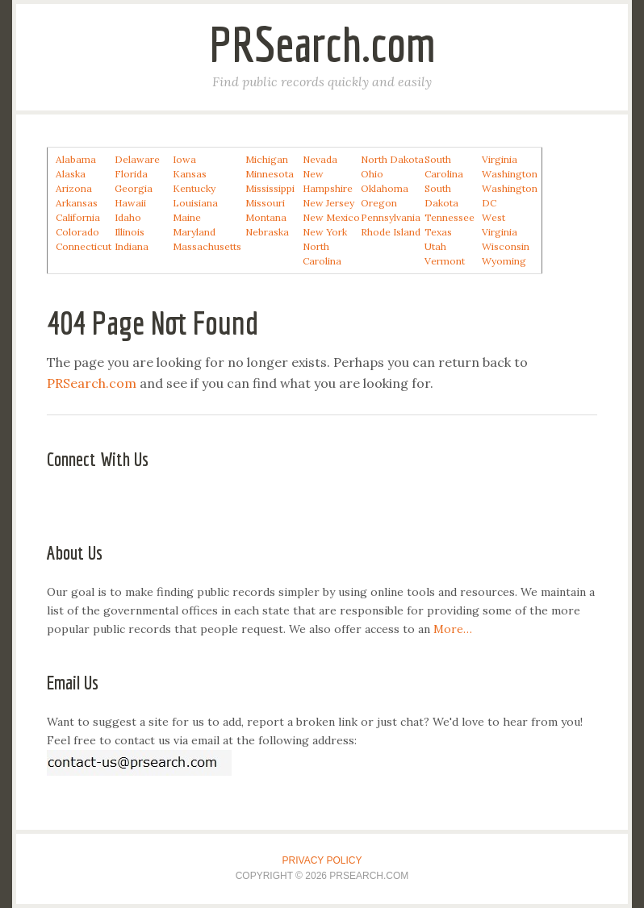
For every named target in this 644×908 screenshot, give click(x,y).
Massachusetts (207, 246)
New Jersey (328, 203)
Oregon (379, 203)
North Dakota (392, 159)
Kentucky (194, 188)
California (78, 217)
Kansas (190, 174)
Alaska (71, 174)
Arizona (74, 188)
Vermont (444, 261)
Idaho (128, 217)
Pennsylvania (390, 217)
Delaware (137, 159)
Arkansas (77, 203)
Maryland (194, 232)
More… (452, 629)
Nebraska (267, 232)
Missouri (265, 203)
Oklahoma (384, 188)
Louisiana (195, 203)
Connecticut (83, 246)
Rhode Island (390, 232)
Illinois (129, 232)
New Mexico (331, 217)
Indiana (131, 246)
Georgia (134, 188)
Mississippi (270, 188)
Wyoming (504, 261)
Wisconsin (505, 246)
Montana (265, 217)
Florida (131, 174)
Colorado (77, 232)
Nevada (320, 159)
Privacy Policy (322, 860)
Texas (438, 232)
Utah (435, 246)
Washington (509, 174)
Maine (187, 217)
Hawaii (130, 203)
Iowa (184, 159)
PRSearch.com (322, 44)
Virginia (499, 159)
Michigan (266, 159)
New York (325, 232)
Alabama (76, 159)
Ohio (372, 174)
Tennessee (449, 217)
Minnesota (269, 174)
